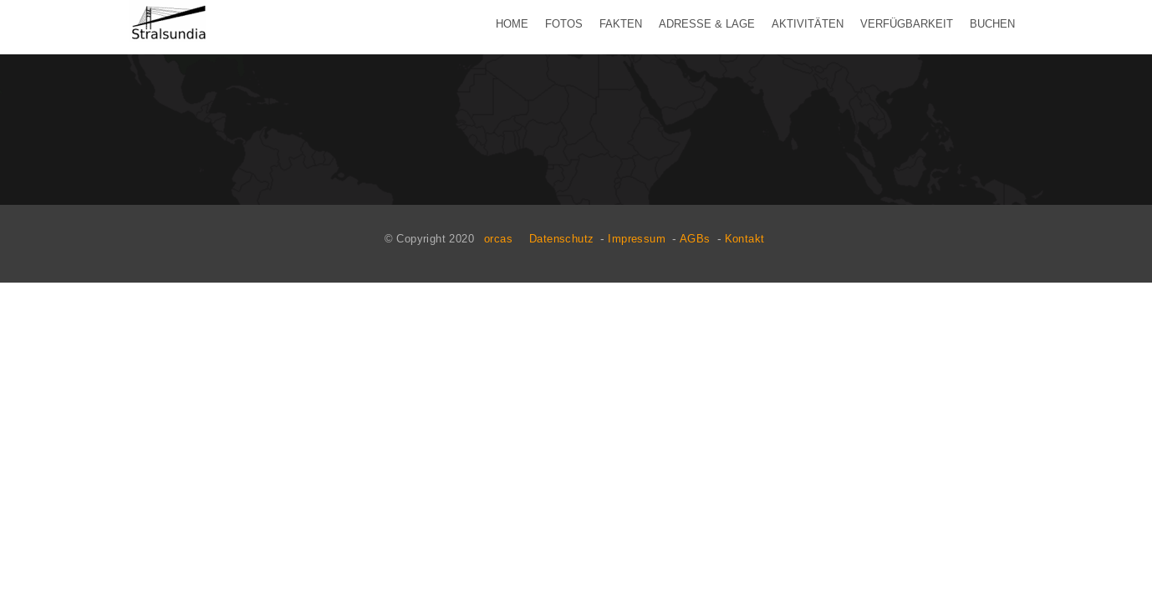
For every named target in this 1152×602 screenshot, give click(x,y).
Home (512, 23)
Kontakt (745, 238)
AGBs (695, 238)
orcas (498, 238)
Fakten (620, 23)
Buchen (992, 23)
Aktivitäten (808, 23)
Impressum (636, 238)
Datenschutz (561, 238)
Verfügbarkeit (906, 23)
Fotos (564, 23)
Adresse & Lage (707, 23)
